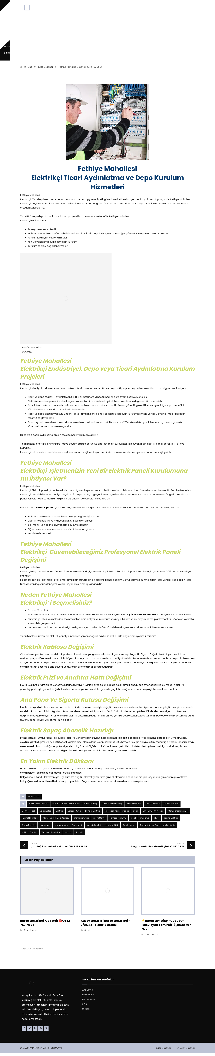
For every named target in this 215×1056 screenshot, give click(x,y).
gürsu (135, 813)
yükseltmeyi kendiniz (142, 605)
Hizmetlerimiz (89, 1001)
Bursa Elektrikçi (90, 806)
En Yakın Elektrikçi (92, 813)
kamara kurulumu (118, 821)
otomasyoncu (61, 828)
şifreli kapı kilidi (111, 828)
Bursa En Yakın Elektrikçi (112, 806)
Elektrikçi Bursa (74, 813)
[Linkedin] (35, 1031)
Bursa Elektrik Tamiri (71, 806)
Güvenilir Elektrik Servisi (153, 813)
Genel (87, 932)
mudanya (144, 821)
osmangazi (45, 828)
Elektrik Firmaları (153, 806)
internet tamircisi (81, 821)
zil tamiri (79, 835)
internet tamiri (99, 821)
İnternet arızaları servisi (178, 813)
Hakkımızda (88, 997)
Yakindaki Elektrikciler (51, 835)
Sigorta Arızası (129, 828)
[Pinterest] (46, 1031)
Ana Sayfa (87, 992)
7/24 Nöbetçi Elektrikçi (38, 806)
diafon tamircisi (134, 806)
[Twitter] (29, 1031)
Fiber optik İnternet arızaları (117, 813)
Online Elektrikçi (29, 828)
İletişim (86, 1011)
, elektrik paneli (44, 491)
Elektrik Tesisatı (28, 813)
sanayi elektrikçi (94, 828)
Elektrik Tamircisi (171, 806)
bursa (55, 806)
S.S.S (84, 1006)
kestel (133, 821)
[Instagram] (40, 1031)
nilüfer (156, 821)
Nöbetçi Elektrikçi (171, 821)
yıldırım (67, 835)
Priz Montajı (77, 828)
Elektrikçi (59, 813)
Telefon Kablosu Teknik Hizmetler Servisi (157, 828)
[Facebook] (24, 1031)
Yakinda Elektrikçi (29, 835)
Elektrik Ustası (46, 813)
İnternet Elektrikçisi (30, 821)
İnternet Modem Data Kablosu (56, 821)
